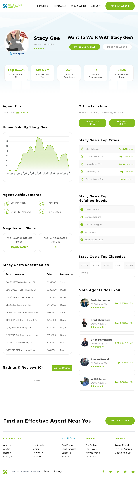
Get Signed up (123, 453)
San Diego (67, 445)
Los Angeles (38, 445)
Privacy (58, 471)
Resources (91, 456)
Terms (47, 471)
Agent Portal (122, 445)
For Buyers (60, 6)
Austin (6, 449)
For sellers (91, 445)
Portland (37, 456)
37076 (84, 265)
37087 (129, 265)
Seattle (66, 456)
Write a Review (62, 368)
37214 (107, 265)
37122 (118, 265)
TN (17, 112)
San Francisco (69, 449)
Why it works (93, 453)
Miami (35, 449)
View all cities (68, 438)
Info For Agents (123, 449)
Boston (7, 453)
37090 (84, 273)
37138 (96, 265)
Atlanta (7, 445)
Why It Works (78, 6)
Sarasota (66, 453)
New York (37, 453)
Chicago (7, 456)
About (96, 6)
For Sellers (43, 6)
